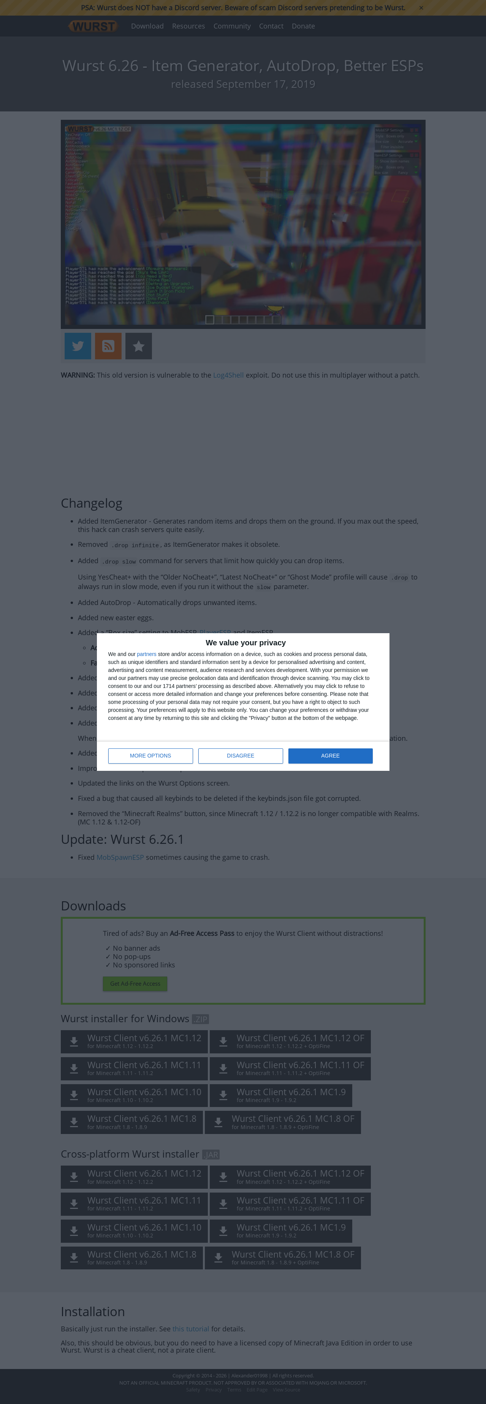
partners (147, 654)
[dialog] (243, 702)
